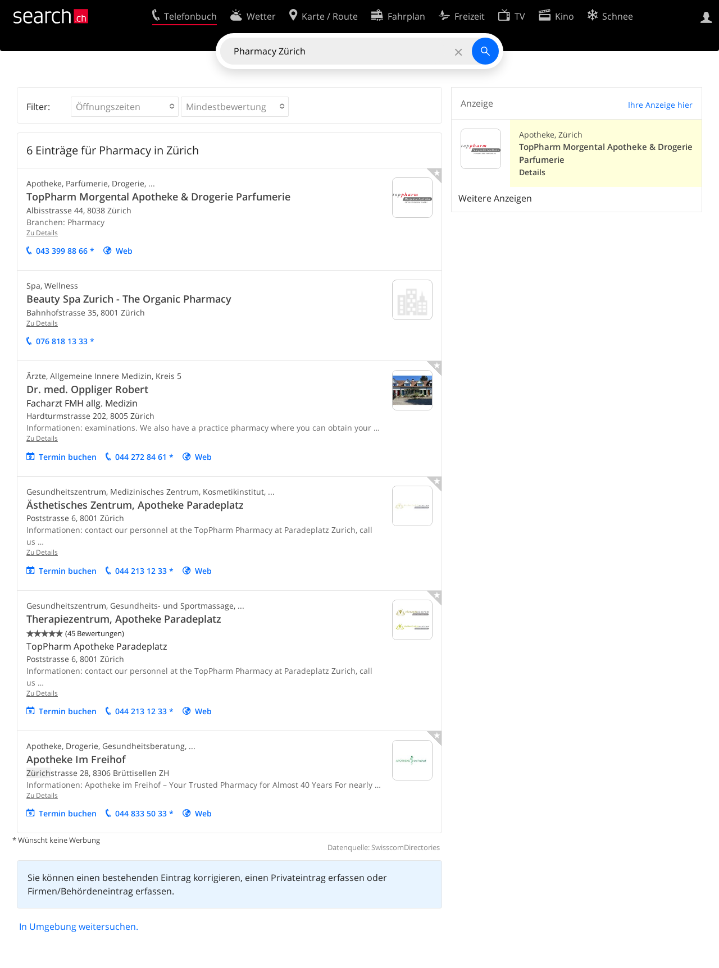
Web (124, 250)
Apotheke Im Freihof (76, 759)
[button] (125, 107)
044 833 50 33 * (144, 813)
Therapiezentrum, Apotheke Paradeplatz (123, 618)
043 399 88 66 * (65, 250)
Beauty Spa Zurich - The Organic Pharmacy (128, 298)
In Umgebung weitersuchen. (78, 926)
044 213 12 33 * (144, 570)
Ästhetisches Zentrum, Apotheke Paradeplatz (135, 505)
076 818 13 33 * (65, 341)
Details (532, 172)
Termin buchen (68, 456)
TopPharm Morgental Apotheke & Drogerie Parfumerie (158, 196)
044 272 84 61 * (144, 456)
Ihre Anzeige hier (660, 104)
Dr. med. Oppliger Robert (87, 389)
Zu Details (42, 233)
